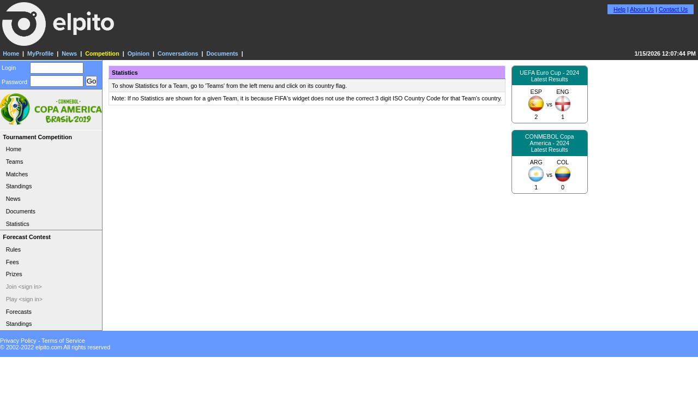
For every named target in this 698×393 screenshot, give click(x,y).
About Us (642, 9)
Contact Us (673, 9)
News (69, 53)
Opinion (138, 53)
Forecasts (19, 311)
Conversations (178, 53)
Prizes (14, 274)
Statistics (17, 224)
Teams (14, 161)
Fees (12, 262)
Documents (222, 53)
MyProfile (40, 53)
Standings (19, 186)
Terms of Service (63, 340)
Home (11, 53)
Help (619, 9)
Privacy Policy (18, 340)
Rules (13, 249)
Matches (17, 174)
